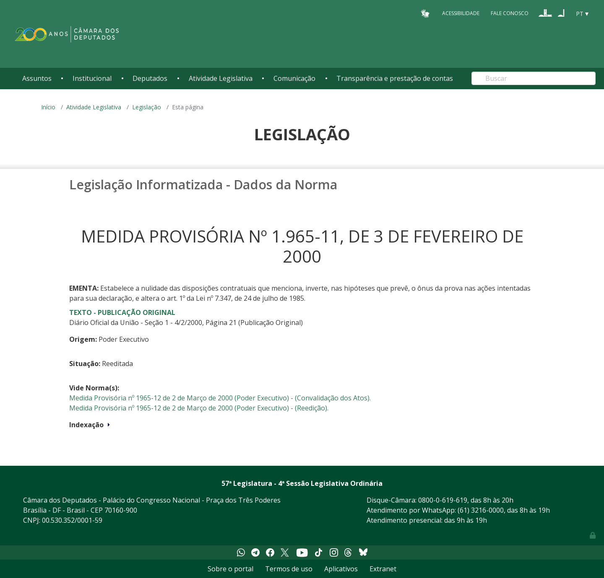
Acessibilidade (460, 13)
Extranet (383, 568)
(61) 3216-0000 (481, 510)
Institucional (92, 78)
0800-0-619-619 (442, 500)
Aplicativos (341, 568)
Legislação (146, 107)
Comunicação (294, 78)
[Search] (533, 78)
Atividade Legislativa (221, 78)
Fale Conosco (509, 13)
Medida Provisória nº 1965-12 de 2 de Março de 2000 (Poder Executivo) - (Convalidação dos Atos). (220, 398)
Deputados (150, 78)
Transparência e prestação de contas (394, 78)
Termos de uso (288, 568)
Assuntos (37, 78)
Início (48, 107)
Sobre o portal (230, 568)
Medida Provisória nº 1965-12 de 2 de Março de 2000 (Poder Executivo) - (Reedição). (198, 408)
